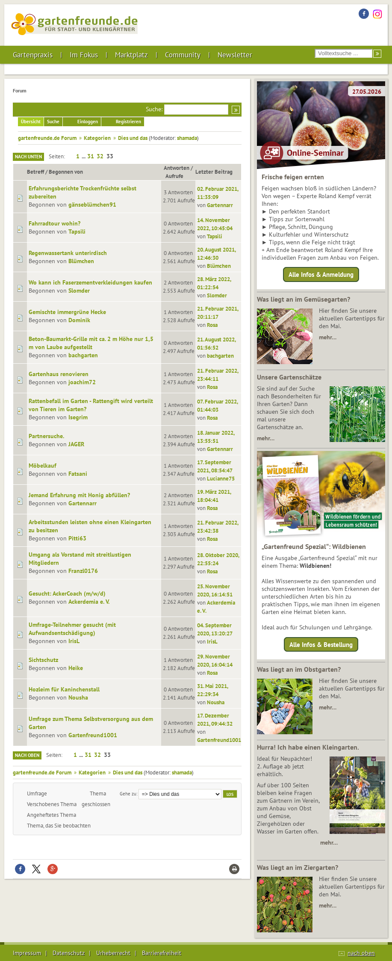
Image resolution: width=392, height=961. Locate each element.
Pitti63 (77, 538)
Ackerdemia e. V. (88, 601)
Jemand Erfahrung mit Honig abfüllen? (79, 495)
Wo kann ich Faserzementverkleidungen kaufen (90, 282)
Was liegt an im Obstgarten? (299, 669)
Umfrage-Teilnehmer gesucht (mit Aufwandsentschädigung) (72, 629)
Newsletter (235, 54)
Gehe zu (128, 793)
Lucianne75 (221, 478)
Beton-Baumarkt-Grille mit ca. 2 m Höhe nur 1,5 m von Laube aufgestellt (91, 343)
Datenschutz (69, 953)
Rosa (212, 324)
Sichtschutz (43, 660)
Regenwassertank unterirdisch (68, 253)
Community (182, 54)
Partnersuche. (46, 436)
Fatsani (77, 474)
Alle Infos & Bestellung (321, 644)
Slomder (79, 290)
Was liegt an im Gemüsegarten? (303, 299)
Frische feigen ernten (293, 176)
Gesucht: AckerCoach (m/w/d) (67, 593)
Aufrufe (178, 176)
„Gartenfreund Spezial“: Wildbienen (314, 546)
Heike (75, 668)
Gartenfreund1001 (92, 735)
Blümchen (81, 261)
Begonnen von (66, 171)
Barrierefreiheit (161, 953)
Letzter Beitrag (214, 171)
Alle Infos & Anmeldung (321, 274)
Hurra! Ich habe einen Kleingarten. (308, 747)
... (84, 156)
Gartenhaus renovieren (58, 374)
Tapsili (76, 231)
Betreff (35, 171)
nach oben (361, 953)
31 (90, 156)
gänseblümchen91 (92, 204)
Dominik (79, 320)
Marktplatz (131, 54)
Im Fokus (84, 54)
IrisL (74, 641)
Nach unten (28, 157)
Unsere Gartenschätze (289, 377)
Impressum (27, 953)
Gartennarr (220, 205)
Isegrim (78, 417)
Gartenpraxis (33, 54)
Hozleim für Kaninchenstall (64, 689)
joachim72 (82, 382)
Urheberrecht (113, 953)
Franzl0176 (83, 571)
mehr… (327, 337)
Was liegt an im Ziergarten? (297, 867)
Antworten (176, 168)
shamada (187, 137)
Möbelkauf (42, 465)
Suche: (154, 109)
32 (100, 156)
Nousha (78, 697)
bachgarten (83, 355)
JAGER (76, 444)
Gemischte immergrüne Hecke (67, 312)
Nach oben (27, 755)
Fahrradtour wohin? (54, 223)
